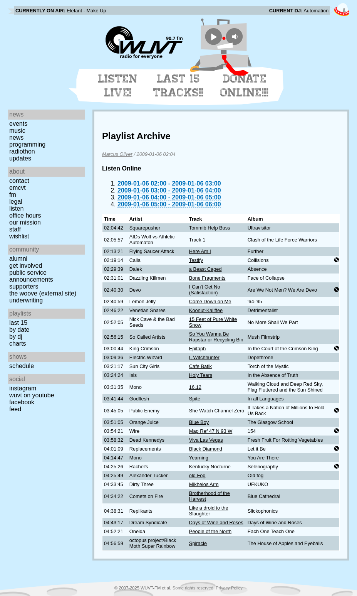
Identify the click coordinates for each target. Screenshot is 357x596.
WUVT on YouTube (31, 395)
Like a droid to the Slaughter (208, 511)
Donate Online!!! (244, 86)
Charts (17, 343)
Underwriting (26, 300)
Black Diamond (205, 449)
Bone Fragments (207, 278)
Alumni (18, 258)
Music (17, 130)
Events (18, 123)
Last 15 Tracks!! (178, 86)
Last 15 (18, 322)
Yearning (198, 458)
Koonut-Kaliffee (206, 310)
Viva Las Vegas (206, 440)
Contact (19, 180)
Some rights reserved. (194, 588)
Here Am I (200, 251)
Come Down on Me (210, 301)
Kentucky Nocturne (210, 466)
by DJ (15, 336)
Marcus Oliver (117, 154)
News (16, 137)
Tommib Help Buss (209, 228)
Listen (16, 208)
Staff (15, 229)
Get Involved (25, 265)
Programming (27, 144)
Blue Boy (199, 422)
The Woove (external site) (42, 293)
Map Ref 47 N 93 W (210, 431)
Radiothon (22, 151)
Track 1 (197, 240)
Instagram (22, 388)
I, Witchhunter (204, 357)
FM (12, 194)
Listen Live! (118, 86)
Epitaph (197, 348)
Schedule (21, 366)
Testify (196, 260)
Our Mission (25, 222)
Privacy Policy (229, 588)
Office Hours (25, 215)
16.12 (195, 387)
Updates (20, 158)
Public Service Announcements (31, 276)
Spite (194, 399)
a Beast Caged (205, 269)
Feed (15, 409)
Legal (15, 201)
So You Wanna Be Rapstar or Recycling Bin (216, 337)
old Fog (197, 475)
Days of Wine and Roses (216, 522)
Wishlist (19, 236)
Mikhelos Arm (204, 484)
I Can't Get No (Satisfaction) (204, 289)
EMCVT (17, 187)
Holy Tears (200, 375)
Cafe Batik (200, 366)
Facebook (21, 402)
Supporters (24, 286)
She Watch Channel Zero (216, 411)
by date (19, 329)
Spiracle (198, 543)
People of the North (210, 531)
